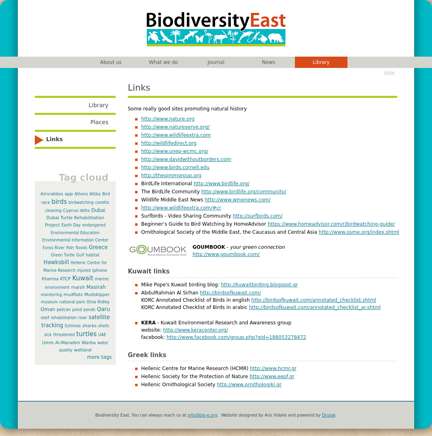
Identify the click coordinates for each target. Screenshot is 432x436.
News (268, 62)
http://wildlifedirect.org (169, 143)
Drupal (328, 415)
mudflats (73, 294)
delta (84, 210)
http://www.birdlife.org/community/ (243, 192)
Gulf (80, 255)
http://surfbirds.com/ (257, 216)
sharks (89, 325)
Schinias (73, 326)
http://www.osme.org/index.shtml (359, 232)
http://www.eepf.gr (272, 376)
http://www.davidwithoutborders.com (186, 159)
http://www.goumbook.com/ (226, 254)
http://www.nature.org (168, 119)
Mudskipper (97, 294)
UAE (102, 334)
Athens (81, 194)
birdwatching (80, 202)
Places (99, 122)
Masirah (96, 287)
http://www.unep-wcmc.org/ (174, 151)
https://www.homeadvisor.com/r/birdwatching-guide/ (331, 224)
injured (84, 270)
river (82, 317)
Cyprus (70, 210)
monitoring (51, 294)
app (69, 194)
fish (70, 247)
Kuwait (82, 278)
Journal (216, 62)
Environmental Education (75, 233)
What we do (163, 62)
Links (54, 139)
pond (77, 309)
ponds (89, 309)
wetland (82, 350)
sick (48, 334)
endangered (94, 225)
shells (103, 326)
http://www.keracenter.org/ (195, 330)
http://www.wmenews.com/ (237, 200)
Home (388, 72)
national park (72, 302)
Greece (98, 247)
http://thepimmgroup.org (171, 175)
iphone (99, 270)
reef (44, 317)
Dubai (98, 210)
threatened (64, 334)
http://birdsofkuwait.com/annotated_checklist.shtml (313, 300)
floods (81, 248)
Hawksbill (56, 262)
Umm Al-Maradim (61, 342)
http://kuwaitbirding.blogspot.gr (259, 285)
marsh (78, 287)
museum (49, 302)
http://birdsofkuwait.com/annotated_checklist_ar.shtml (315, 307)
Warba (89, 342)
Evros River (54, 248)
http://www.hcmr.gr (273, 368)
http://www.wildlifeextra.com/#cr (181, 208)
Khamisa (50, 279)
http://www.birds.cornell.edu (175, 167)
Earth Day (71, 225)
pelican (64, 309)
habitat (93, 255)
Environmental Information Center (75, 240)
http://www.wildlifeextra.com (176, 135)
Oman (47, 309)
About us (110, 62)
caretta (102, 202)
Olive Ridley (98, 302)
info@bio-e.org (203, 415)
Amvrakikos (51, 194)
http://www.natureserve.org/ (175, 127)
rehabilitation (64, 317)
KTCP (65, 278)
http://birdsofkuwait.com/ (230, 293)
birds (59, 201)
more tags (99, 357)
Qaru (103, 309)
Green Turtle (63, 255)
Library (321, 62)
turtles (86, 334)
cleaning (53, 210)
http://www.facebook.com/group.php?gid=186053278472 (236, 337)
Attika (95, 194)
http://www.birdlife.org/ (222, 183)
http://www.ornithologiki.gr (249, 384)
